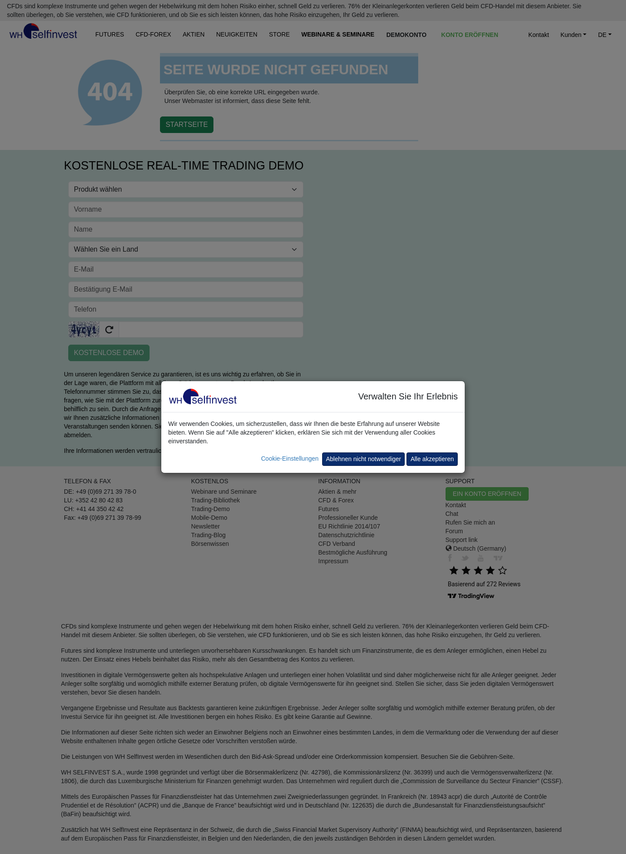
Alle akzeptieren (432, 458)
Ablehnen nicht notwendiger (363, 458)
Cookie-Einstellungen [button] (289, 458)
